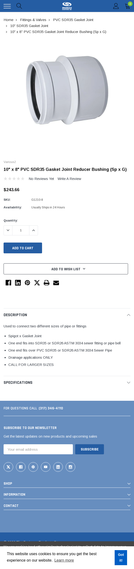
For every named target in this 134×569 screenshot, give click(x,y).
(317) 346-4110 (51, 408)
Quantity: (11, 220)
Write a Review (69, 179)
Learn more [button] (64, 560)
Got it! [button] (121, 557)
